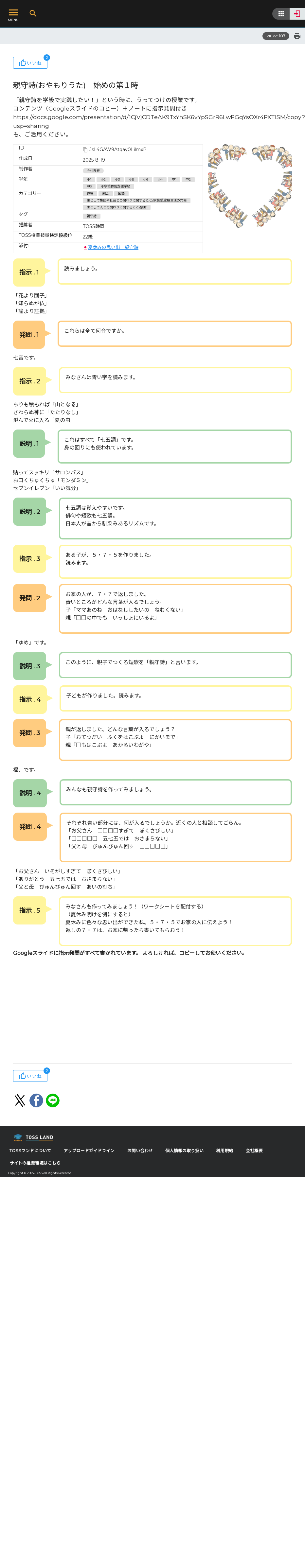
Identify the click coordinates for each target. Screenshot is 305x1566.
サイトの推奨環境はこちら (35, 1163)
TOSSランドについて (30, 1150)
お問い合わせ (140, 1150)
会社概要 (254, 1150)
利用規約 (224, 1150)
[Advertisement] (125, 1011)
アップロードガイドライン (89, 1150)
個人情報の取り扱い (184, 1150)
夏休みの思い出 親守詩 (110, 247)
